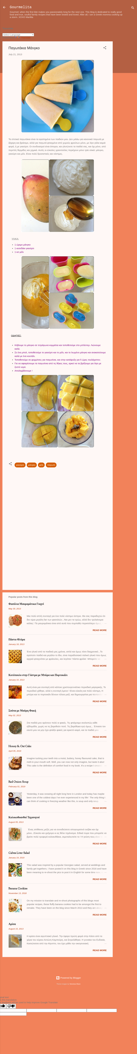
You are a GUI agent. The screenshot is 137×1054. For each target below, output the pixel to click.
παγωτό (51, 465)
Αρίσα (12, 924)
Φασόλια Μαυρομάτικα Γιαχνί (26, 604)
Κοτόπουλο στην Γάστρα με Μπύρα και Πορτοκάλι (38, 675)
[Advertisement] (125, 69)
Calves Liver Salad (19, 853)
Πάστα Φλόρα (17, 640)
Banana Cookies (18, 889)
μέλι (41, 465)
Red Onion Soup (18, 782)
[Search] (133, 8)
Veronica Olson (75, 984)
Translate (23, 37)
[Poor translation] (11, 1006)
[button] (105, 48)
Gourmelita (21, 7)
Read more (100, 630)
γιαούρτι (20, 465)
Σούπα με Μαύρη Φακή (22, 711)
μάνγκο (31, 465)
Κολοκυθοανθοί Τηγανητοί (24, 818)
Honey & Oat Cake (20, 746)
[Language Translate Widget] (18, 34)
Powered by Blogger (68, 977)
